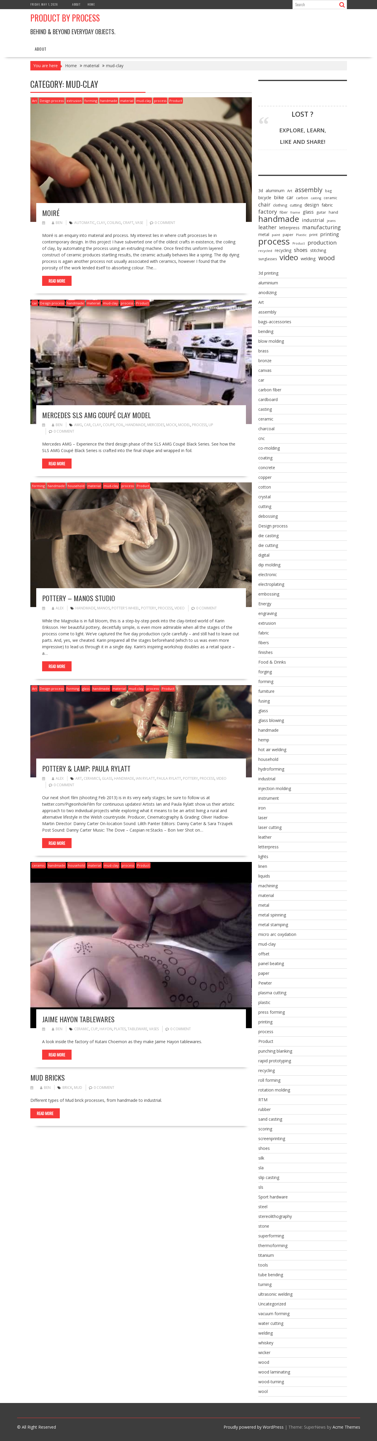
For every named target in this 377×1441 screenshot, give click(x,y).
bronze (265, 360)
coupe (109, 424)
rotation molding (274, 1090)
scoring (265, 1129)
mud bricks (47, 1077)
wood (263, 1362)
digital (263, 555)
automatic (84, 222)
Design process (52, 100)
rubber (264, 1109)
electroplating (271, 584)
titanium (266, 1255)
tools (263, 1265)
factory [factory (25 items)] (267, 211)
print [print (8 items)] (313, 234)
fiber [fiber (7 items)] (284, 212)
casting (265, 409)
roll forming (269, 1080)
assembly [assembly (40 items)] (309, 190)
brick (67, 1087)
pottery (148, 608)
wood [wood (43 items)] (326, 258)
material (126, 100)
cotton (264, 487)
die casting (268, 535)
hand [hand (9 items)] (333, 212)
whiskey (265, 1343)
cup (94, 1028)
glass (86, 688)
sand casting (270, 1119)
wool (263, 1391)
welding (265, 1333)
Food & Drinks (272, 662)
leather (265, 837)
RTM (262, 1099)
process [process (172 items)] (274, 241)
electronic (267, 574)
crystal (264, 496)
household (76, 486)
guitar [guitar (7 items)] (321, 212)
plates (120, 1028)
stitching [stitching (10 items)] (318, 250)
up (211, 424)
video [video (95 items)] (289, 257)
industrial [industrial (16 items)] (313, 220)
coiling (114, 222)
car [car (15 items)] (290, 197)
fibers (263, 642)
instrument (268, 798)
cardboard (268, 399)
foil (120, 424)
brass (263, 351)
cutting (264, 506)
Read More (57, 281)
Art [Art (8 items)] (289, 190)
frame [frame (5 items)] (295, 212)
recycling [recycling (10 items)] (283, 250)
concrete (266, 467)
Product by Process (65, 18)
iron (262, 808)
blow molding (271, 341)
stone (263, 1226)
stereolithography (275, 1216)
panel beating (271, 963)
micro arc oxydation (277, 934)
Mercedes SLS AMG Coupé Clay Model (96, 415)
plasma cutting (272, 992)
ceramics (92, 778)
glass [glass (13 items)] (308, 212)
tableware (137, 1028)
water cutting (270, 1323)
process (160, 100)
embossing (268, 594)
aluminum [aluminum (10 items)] (275, 190)
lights (263, 856)
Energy (264, 603)
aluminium (268, 283)
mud (78, 1087)
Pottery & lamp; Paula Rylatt (86, 768)
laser (262, 817)
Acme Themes (346, 1427)
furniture (266, 691)
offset (263, 954)
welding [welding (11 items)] (308, 258)
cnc (261, 438)
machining (268, 885)
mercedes (155, 424)
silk (261, 1158)
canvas (265, 370)
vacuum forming (274, 1313)
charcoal (266, 428)
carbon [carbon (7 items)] (302, 197)
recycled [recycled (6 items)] (265, 250)
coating (265, 458)
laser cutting (270, 827)
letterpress (268, 847)
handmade (108, 100)
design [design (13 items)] (312, 205)
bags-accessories (274, 321)
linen (262, 866)
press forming (271, 1012)
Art (34, 100)
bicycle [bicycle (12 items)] (264, 197)
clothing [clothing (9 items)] (280, 205)
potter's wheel (125, 608)
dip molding (269, 565)
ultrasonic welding (275, 1294)
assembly (267, 312)
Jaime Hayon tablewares (78, 1019)
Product (175, 100)
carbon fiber (269, 390)
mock (171, 424)
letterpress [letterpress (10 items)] (289, 227)
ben (57, 222)
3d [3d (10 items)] (260, 190)
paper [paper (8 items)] (288, 234)
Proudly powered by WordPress (254, 1427)
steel (262, 1206)
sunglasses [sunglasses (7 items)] (267, 258)
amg (78, 424)
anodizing (267, 292)
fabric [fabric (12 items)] (327, 205)
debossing (268, 516)
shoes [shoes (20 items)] (300, 250)
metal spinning (272, 915)
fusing (264, 701)
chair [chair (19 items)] (264, 204)
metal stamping (273, 924)
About (76, 4)
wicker (264, 1352)
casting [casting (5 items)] (316, 198)
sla (261, 1167)
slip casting (268, 1177)
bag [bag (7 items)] (328, 190)
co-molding (269, 448)
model (184, 424)
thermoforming (272, 1245)
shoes (264, 1148)
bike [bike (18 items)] (279, 197)
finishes (265, 652)
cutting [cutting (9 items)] (296, 205)
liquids (264, 876)
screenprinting (271, 1138)
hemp (263, 740)
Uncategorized (272, 1304)
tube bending (270, 1274)
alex (58, 608)
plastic (264, 1002)
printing (265, 1022)
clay (101, 222)
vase (139, 222)
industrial (266, 778)
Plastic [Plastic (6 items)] (301, 235)
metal (263, 905)
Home (91, 4)
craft (128, 222)
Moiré (50, 212)
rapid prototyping (274, 1061)
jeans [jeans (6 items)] (331, 220)
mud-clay (143, 100)
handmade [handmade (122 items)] (278, 219)
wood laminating (274, 1372)
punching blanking (275, 1051)
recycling (266, 1070)
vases (154, 1028)
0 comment (165, 222)
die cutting (268, 545)
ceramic (38, 865)
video (179, 608)
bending (265, 331)
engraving (267, 613)
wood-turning (271, 1381)
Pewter (265, 983)
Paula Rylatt (169, 778)
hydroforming (271, 769)
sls (260, 1187)
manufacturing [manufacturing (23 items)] (321, 227)
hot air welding (272, 749)
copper (265, 477)
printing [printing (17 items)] (329, 234)
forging (265, 672)
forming (91, 100)
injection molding (274, 788)
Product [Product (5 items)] (298, 243)
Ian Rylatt (145, 778)
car (34, 303)
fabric (263, 633)
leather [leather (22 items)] (267, 227)
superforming (271, 1236)
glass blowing (271, 720)
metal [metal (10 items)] (263, 234)
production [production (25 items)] (322, 242)
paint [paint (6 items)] (276, 235)
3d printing (268, 273)
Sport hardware (273, 1197)
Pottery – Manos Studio (78, 598)
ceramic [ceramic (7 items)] (330, 197)
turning (265, 1284)
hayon (106, 1028)
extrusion (74, 100)
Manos (103, 608)
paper (263, 973)
